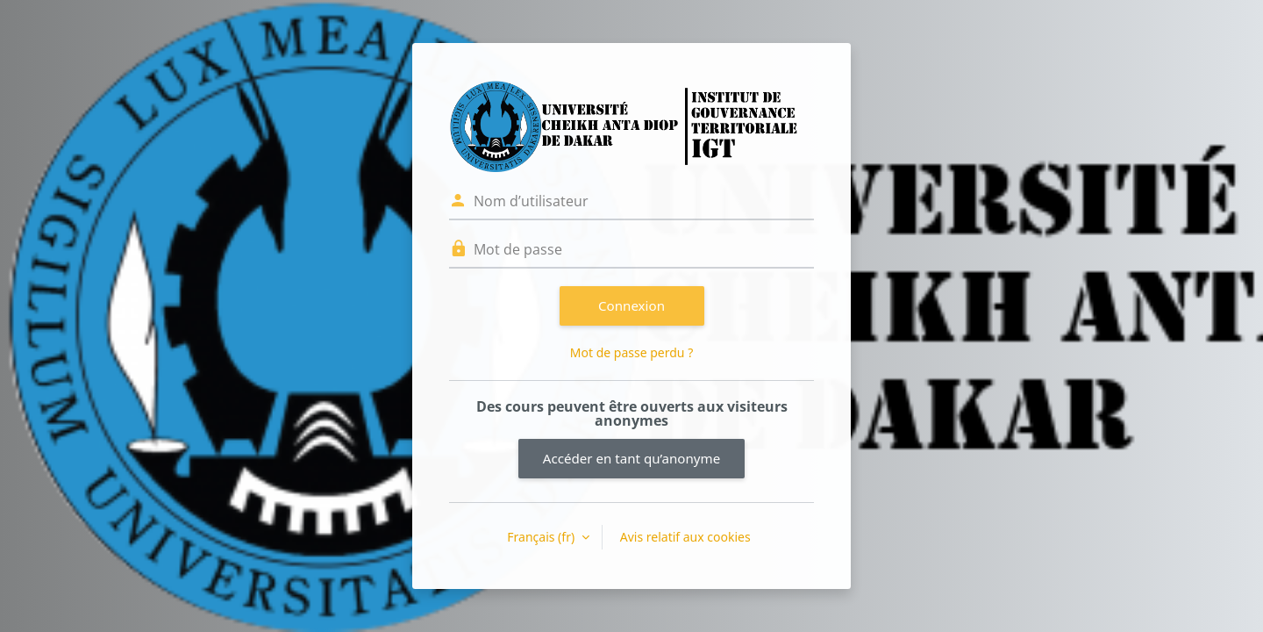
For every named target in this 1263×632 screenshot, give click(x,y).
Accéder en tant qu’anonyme (631, 458)
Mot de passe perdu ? (631, 352)
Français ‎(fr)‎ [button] (542, 536)
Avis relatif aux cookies (685, 536)
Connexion (631, 305)
